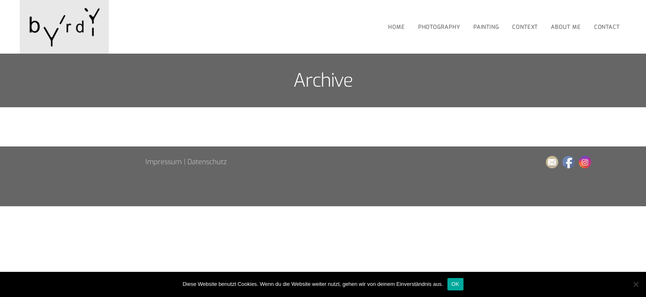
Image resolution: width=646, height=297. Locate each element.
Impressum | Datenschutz (186, 162)
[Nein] (636, 284)
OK (455, 284)
